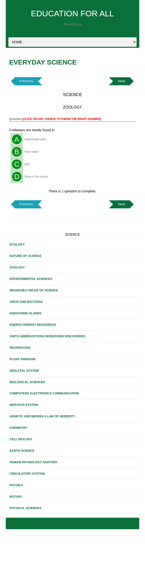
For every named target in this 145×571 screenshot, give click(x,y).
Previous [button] (26, 81)
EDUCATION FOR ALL (72, 13)
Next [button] (121, 81)
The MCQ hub (73, 24)
